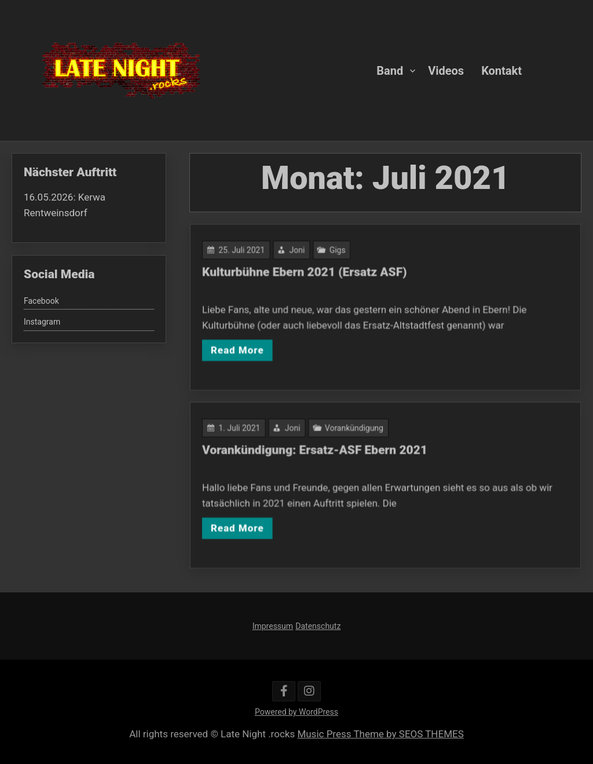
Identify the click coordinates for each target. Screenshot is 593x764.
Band (389, 70)
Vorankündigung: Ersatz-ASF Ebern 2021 (316, 450)
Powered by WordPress (296, 711)
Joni (299, 251)
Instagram (42, 321)
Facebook (41, 300)
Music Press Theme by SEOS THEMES (380, 734)
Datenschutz (318, 626)
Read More (241, 348)
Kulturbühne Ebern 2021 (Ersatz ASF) (307, 272)
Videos (446, 70)
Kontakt (501, 70)
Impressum (272, 626)
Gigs (338, 251)
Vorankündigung (355, 429)
